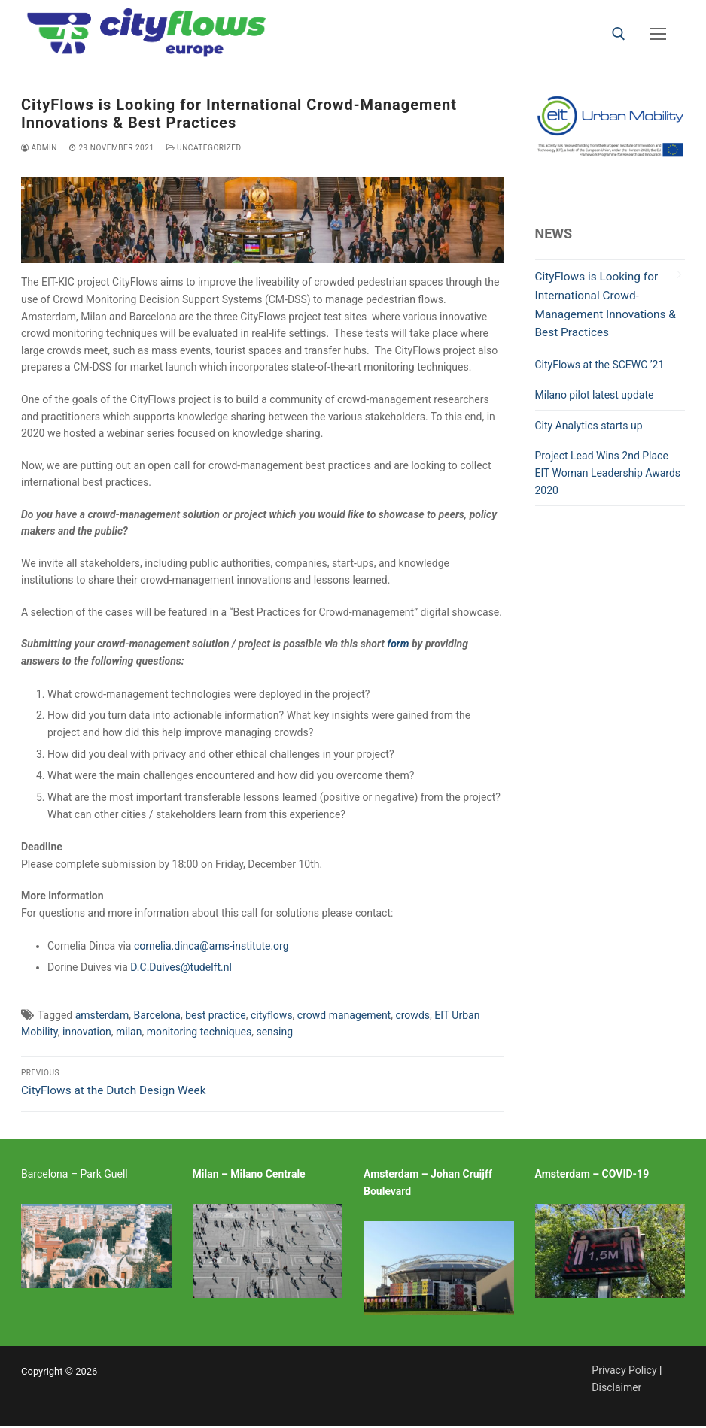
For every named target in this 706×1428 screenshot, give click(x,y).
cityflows (272, 1015)
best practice (215, 1015)
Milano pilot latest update (594, 395)
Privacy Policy (624, 1370)
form (398, 644)
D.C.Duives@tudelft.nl (181, 967)
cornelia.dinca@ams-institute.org (211, 946)
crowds (412, 1015)
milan (129, 1032)
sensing (274, 1032)
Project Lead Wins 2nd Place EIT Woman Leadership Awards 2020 (608, 473)
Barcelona (156, 1015)
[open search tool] (618, 34)
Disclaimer (616, 1387)
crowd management (344, 1015)
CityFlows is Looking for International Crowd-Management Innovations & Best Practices (605, 305)
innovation (86, 1032)
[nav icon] (658, 33)
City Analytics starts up (589, 426)
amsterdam (102, 1015)
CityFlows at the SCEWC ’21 (600, 365)
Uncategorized (204, 148)
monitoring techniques (199, 1032)
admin (39, 148)
